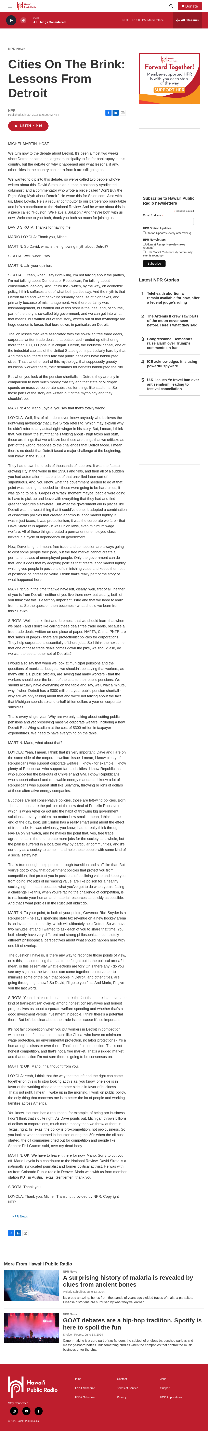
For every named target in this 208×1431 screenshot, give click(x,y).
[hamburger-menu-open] (10, 6)
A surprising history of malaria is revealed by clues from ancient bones (128, 1281)
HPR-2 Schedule (84, 1397)
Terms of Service (127, 1388)
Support (165, 1388)
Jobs (163, 1379)
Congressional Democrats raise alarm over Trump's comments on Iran (169, 343)
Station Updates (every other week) (168, 233)
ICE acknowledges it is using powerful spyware (172, 364)
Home (77, 1379)
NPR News (16, 49)
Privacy (121, 1397)
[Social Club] (169, 154)
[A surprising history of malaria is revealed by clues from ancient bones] (31, 1285)
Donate (191, 6)
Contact (122, 1379)
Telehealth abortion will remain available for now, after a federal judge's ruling (173, 297)
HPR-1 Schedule (84, 1388)
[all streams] (187, 20)
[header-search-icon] (171, 6)
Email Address (153, 215)
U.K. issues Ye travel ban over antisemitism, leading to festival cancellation (173, 384)
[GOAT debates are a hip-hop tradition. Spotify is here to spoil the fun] (31, 1328)
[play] (11, 20)
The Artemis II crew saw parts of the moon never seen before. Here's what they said (172, 320)
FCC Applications (171, 1397)
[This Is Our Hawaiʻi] (169, 434)
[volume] (23, 20)
